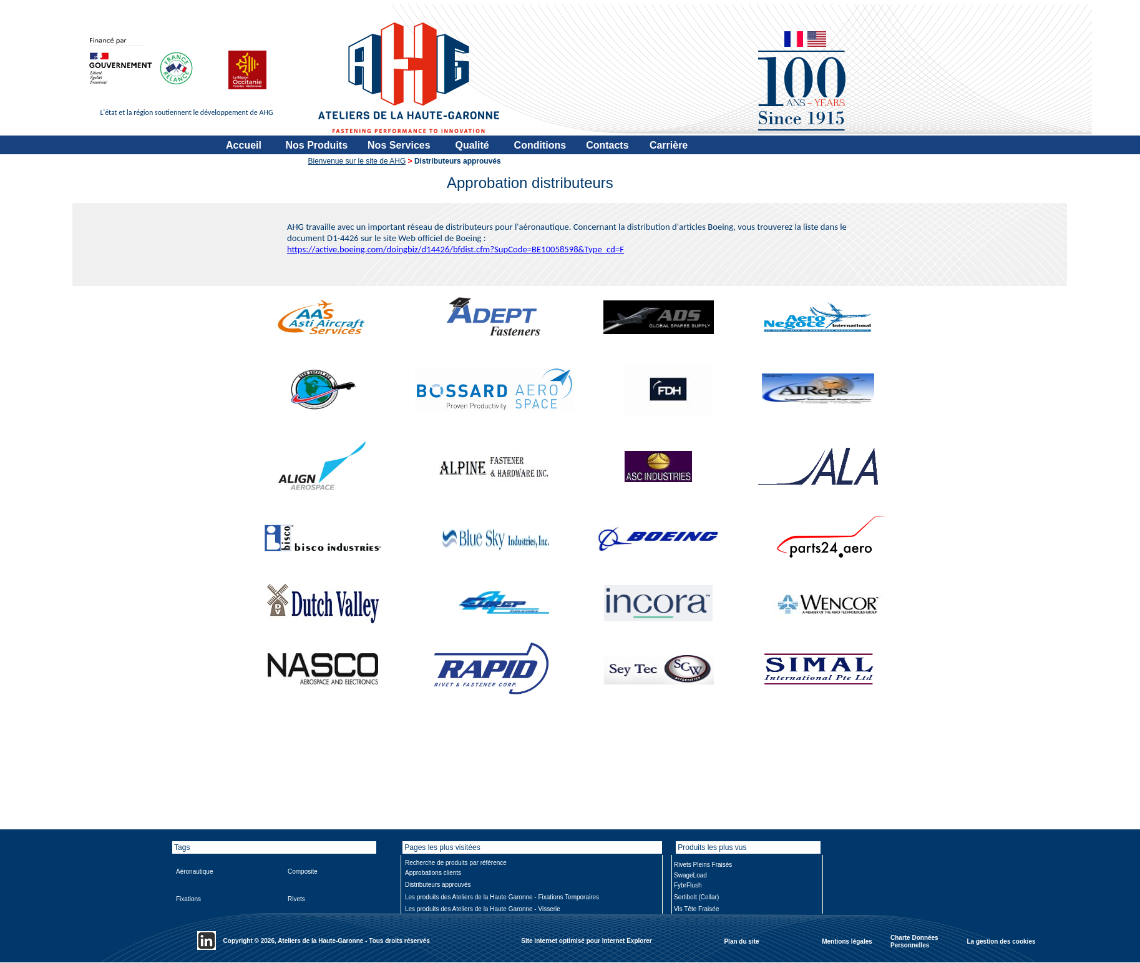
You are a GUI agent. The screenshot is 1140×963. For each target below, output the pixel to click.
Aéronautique (194, 871)
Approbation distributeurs (530, 182)
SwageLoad (690, 875)
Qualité (472, 145)
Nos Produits (317, 145)
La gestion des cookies (1001, 940)
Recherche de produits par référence (456, 862)
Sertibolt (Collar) (696, 897)
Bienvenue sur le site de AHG (357, 161)
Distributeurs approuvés (438, 884)
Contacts (607, 145)
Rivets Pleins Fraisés (703, 864)
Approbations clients (433, 872)
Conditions (540, 145)
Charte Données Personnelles (914, 941)
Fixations (188, 899)
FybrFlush (687, 885)
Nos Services (399, 145)
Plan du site (741, 940)
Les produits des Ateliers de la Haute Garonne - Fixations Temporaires (502, 897)
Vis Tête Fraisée (696, 909)
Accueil (243, 145)
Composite (303, 871)
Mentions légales (847, 940)
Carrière (669, 145)
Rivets (296, 899)
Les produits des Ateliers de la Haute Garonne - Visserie (482, 909)
